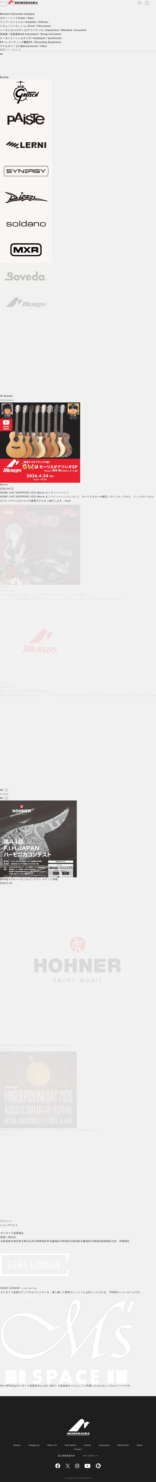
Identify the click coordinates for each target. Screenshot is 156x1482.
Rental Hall (123, 1445)
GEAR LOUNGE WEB (14, 1296)
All (1, 790)
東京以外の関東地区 (36, 1241)
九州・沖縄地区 (122, 1241)
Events (87, 1445)
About (140, 1445)
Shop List (52, 1445)
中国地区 (97, 1241)
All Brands (6, 396)
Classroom (104, 1445)
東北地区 (14, 1241)
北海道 (5, 1241)
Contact (78, 1449)
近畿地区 (87, 1241)
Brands (17, 1445)
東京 (22, 1241)
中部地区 (66, 1241)
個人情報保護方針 (66, 1456)
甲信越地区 (54, 1241)
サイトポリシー (90, 1456)
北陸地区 (76, 1241)
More (3, 1229)
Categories (33, 1445)
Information (70, 1445)
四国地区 (107, 1241)
